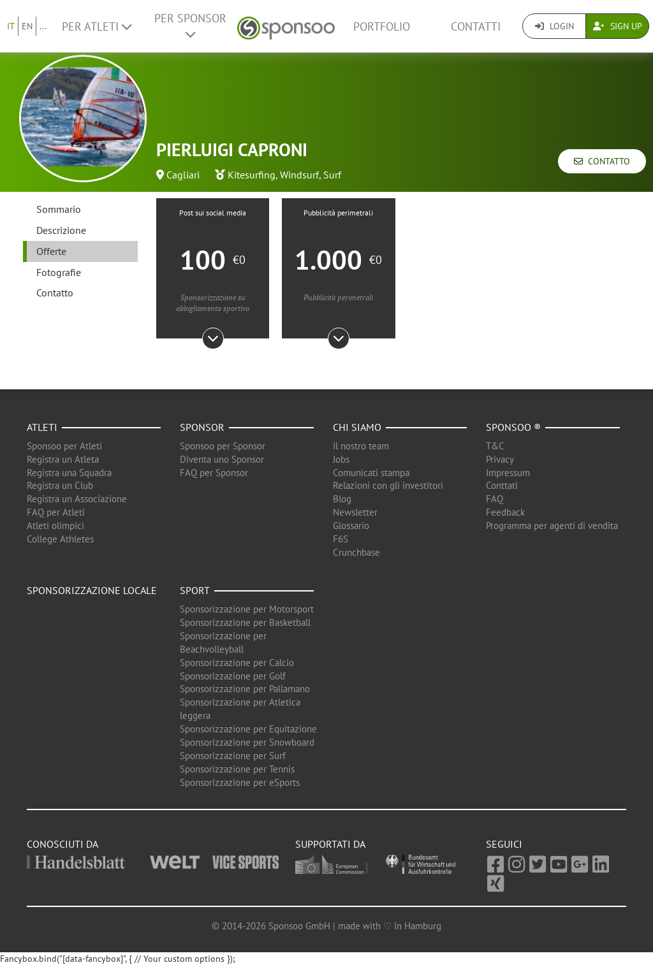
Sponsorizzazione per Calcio (237, 663)
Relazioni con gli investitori (388, 485)
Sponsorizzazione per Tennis (237, 769)
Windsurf (299, 174)
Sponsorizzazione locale (92, 590)
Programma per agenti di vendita (552, 525)
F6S (340, 539)
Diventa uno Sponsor (222, 459)
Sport (195, 590)
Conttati (502, 485)
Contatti (476, 26)
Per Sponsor (190, 25)
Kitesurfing (251, 174)
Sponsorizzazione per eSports (240, 782)
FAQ (494, 499)
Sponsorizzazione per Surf (233, 756)
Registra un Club (60, 485)
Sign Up (617, 26)
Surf (332, 174)
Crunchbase (356, 552)
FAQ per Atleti (56, 512)
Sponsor (202, 427)
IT (11, 26)
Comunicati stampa (371, 473)
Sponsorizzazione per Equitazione (248, 729)
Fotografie (58, 272)
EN (27, 26)
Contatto (602, 161)
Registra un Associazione (77, 499)
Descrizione (61, 230)
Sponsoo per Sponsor (222, 446)
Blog (342, 499)
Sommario (58, 209)
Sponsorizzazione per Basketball (245, 622)
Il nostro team (361, 446)
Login (554, 26)
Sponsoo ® (513, 427)
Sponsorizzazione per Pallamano (245, 689)
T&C (495, 446)
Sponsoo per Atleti (64, 446)
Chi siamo (357, 427)
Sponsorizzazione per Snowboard (247, 742)
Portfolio (381, 26)
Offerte (51, 251)
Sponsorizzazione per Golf (233, 676)
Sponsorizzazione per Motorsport (247, 609)
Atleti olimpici (55, 525)
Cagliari (183, 174)
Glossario (351, 525)
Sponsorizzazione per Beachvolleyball (223, 642)
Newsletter (355, 512)
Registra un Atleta (63, 459)
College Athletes (60, 539)
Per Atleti (96, 26)
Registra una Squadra (69, 473)
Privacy (500, 459)
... (43, 26)
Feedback (505, 512)
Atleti (42, 427)
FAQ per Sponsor (214, 473)
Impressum (508, 473)
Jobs (341, 459)
